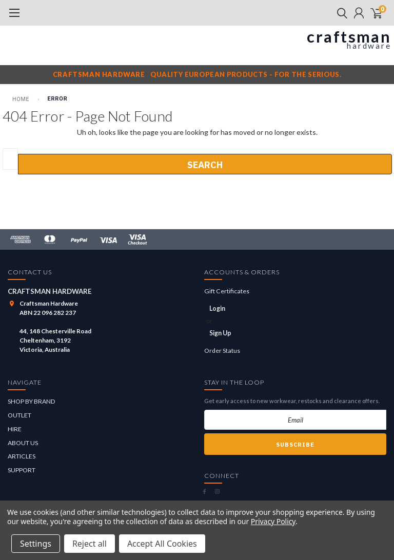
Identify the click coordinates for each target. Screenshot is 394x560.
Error (57, 98)
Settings (35, 543)
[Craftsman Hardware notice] (197, 74)
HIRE (15, 429)
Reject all (89, 543)
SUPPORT (21, 470)
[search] (339, 13)
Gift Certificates (226, 291)
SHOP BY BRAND (31, 401)
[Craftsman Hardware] (197, 40)
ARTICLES (21, 456)
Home (20, 99)
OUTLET (19, 415)
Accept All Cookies (162, 543)
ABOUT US (23, 443)
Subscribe (295, 444)
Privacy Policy (273, 521)
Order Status (222, 350)
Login (217, 308)
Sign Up (220, 333)
